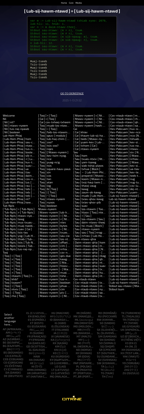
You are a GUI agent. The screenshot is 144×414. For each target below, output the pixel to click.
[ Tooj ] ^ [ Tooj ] (47, 204)
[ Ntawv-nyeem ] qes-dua (54, 264)
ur (127, 342)
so (101, 352)
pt (75, 382)
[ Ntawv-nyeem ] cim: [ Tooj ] (56, 254)
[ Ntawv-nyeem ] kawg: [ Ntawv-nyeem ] (64, 268)
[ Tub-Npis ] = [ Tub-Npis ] (19, 218)
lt (52, 378)
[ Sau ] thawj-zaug (84, 194)
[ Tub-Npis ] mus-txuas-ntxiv (21, 231)
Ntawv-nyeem (47, 218)
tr (124, 328)
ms (75, 342)
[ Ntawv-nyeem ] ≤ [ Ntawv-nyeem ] (96, 124)
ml (77, 328)
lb (51, 372)
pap (75, 372)
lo (56, 375)
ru (100, 325)
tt (125, 332)
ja (54, 342)
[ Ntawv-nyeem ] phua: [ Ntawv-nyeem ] (63, 294)
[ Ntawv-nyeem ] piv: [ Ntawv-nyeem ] (62, 301)
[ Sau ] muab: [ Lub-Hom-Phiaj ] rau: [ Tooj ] (99, 204)
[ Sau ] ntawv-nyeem (86, 238)
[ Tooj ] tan (44, 187)
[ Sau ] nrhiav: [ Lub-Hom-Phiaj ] (93, 244)
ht (28, 385)
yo (124, 372)
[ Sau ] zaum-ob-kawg (87, 201)
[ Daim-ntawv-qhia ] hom (89, 251)
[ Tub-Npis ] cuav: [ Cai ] (17, 238)
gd (28, 355)
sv (100, 368)
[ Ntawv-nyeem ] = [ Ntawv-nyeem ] (61, 224)
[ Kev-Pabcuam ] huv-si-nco (126, 137)
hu (53, 322)
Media (78, 2)
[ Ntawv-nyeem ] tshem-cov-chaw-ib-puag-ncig (69, 284)
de (6, 384)
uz (122, 345)
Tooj (5, 261)
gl (30, 358)
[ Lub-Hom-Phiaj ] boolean (19, 161)
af (4, 338)
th (103, 385)
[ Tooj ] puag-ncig (49, 171)
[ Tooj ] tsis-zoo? (48, 154)
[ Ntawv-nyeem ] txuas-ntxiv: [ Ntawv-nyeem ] (68, 241)
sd (101, 332)
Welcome (9, 124)
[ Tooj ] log (44, 194)
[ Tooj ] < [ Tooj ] (12, 271)
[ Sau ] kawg (80, 197)
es (29, 328)
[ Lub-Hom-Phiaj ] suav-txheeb (22, 174)
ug (124, 335)
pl (77, 375)
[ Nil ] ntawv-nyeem (15, 134)
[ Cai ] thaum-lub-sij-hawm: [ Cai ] (94, 144)
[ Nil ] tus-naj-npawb (16, 137)
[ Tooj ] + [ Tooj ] (12, 294)
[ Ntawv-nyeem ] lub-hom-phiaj (58, 221)
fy (30, 348)
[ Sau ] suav (80, 214)
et (31, 332)
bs (5, 361)
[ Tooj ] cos (44, 184)
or (79, 365)
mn (76, 332)
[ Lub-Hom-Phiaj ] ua (16, 177)
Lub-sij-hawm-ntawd (122, 208)
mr (79, 338)
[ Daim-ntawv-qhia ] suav (89, 274)
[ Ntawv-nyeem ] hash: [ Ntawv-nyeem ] (98, 134)
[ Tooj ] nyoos (46, 211)
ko (55, 362)
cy (5, 378)
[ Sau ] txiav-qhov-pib (87, 211)
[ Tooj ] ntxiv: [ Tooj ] (15, 298)
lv (52, 382)
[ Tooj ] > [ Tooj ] (12, 264)
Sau (75, 161)
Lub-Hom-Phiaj (12, 144)
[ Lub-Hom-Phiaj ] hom (17, 147)
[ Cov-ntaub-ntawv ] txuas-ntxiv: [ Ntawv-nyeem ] (105, 304)
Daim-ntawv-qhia (84, 248)
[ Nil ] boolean (11, 141)
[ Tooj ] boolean (47, 214)
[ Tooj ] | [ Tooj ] (47, 201)
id (51, 328)
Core (71, 2)
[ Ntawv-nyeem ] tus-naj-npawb (58, 288)
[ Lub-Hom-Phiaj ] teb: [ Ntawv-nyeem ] (27, 197)
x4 (127, 355)
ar (8, 344)
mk (75, 325)
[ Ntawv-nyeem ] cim (51, 298)
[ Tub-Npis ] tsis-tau (15, 241)
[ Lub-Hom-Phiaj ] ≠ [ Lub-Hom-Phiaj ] (26, 167)
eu (29, 335)
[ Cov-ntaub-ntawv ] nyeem (90, 298)
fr (29, 345)
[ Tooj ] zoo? (45, 151)
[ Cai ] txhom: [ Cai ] (85, 154)
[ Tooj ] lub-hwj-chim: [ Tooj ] (56, 147)
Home (64, 2)
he (32, 372)
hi (32, 375)
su (99, 365)
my (80, 348)
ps (77, 378)
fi (31, 342)
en (30, 325)
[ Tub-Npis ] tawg (13, 228)
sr (100, 358)
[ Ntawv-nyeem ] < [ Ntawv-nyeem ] (61, 304)
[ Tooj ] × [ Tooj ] (47, 124)
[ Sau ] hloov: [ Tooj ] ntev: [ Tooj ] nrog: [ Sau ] (101, 221)
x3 (126, 352)
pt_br (77, 385)
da (7, 381)
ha (31, 368)
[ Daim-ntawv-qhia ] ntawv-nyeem (95, 284)
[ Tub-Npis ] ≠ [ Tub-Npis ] (19, 221)
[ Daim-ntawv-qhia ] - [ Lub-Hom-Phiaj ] (98, 261)
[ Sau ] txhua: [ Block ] (86, 177)
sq (102, 355)
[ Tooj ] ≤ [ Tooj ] (12, 274)
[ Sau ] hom (80, 164)
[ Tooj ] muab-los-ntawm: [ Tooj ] (58, 134)
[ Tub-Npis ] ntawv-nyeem (19, 224)
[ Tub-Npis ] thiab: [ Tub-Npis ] (21, 248)
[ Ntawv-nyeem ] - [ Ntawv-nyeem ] (60, 278)
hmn (30, 378)
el (28, 322)
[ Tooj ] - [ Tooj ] (12, 301)
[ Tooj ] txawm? (12, 291)
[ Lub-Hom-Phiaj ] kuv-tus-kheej (23, 171)
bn (9, 358)
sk (98, 338)
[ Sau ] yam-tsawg (84, 171)
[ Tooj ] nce (45, 167)
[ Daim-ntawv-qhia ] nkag (89, 264)
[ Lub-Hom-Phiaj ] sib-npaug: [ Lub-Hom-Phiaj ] (32, 164)
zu (124, 382)
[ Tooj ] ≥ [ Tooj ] (12, 268)
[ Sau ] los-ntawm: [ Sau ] (89, 228)
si (102, 335)
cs (6, 374)
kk (54, 352)
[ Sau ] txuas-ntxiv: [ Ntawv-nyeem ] (96, 167)
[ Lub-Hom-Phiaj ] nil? (16, 208)
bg (4, 354)
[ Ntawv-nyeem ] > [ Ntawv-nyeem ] (96, 127)
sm (100, 345)
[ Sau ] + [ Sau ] (82, 224)
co (5, 371)
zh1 (126, 375)
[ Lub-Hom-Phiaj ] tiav (16, 181)
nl (75, 355)
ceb (5, 368)
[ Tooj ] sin (44, 181)
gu (31, 362)
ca (7, 364)
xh (123, 358)
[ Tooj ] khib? (10, 288)
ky (51, 368)
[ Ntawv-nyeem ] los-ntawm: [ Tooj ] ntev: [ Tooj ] (69, 248)
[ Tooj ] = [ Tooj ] (12, 278)
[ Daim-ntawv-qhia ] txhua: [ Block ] (95, 278)
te (102, 378)
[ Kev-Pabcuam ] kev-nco (124, 141)
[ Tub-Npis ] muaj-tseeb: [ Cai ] (22, 234)
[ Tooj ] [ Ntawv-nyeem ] (53, 161)
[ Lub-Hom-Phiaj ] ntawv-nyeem (23, 154)
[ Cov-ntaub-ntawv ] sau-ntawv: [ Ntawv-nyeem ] (104, 301)
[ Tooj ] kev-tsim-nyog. (52, 164)
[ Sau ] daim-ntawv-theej (89, 231)
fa (31, 338)
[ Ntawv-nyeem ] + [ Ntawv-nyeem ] (61, 238)
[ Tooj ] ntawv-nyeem (51, 208)
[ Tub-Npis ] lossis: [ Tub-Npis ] (22, 254)
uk (122, 338)
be (4, 351)
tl (123, 325)
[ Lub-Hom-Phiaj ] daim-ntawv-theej (26, 184)
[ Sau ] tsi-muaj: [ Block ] (88, 234)
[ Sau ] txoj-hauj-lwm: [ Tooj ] (91, 191)
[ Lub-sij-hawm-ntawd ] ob (125, 254)
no (78, 358)
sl (98, 342)
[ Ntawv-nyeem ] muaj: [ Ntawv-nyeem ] (63, 281)
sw (99, 372)
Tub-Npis (8, 214)
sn (101, 348)
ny (77, 362)
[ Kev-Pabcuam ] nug (122, 187)
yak (125, 365)
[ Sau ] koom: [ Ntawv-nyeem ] (92, 187)
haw (36, 365)
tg (102, 382)
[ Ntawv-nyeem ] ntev (52, 231)
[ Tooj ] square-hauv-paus (54, 177)
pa (79, 368)
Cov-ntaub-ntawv (84, 288)
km (57, 355)
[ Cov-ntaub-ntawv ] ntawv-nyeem (95, 294)
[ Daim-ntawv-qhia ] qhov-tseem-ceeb (97, 268)
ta (102, 375)
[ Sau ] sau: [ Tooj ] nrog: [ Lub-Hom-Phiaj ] (99, 241)
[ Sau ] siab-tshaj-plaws (88, 174)
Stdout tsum (116, 298)
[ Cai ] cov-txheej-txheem (54, 131)
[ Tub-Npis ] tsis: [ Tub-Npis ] (20, 251)
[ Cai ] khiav (80, 141)
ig (56, 332)
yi (127, 368)
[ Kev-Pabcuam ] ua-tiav (124, 177)
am (8, 341)
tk (123, 322)
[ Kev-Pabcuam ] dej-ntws (125, 197)
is (52, 335)
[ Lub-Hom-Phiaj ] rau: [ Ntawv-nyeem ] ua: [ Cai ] (33, 194)
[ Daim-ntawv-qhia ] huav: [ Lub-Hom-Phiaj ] (101, 281)
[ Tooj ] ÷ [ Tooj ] (47, 137)
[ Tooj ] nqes (45, 157)
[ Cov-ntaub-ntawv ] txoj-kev (91, 291)
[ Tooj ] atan (45, 191)
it (53, 338)
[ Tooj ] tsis (45, 174)
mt (78, 345)
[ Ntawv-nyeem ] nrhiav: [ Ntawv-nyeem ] (64, 258)
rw (99, 328)
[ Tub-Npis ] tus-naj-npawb (20, 258)
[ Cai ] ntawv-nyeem (86, 157)
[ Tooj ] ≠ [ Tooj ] (12, 281)
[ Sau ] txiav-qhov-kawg (88, 208)
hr (29, 382)
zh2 (127, 378)
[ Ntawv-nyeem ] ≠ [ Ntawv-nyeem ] (61, 228)
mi (78, 322)
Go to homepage (72, 102)
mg (52, 385)
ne (79, 352)
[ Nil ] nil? (8, 131)
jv (52, 345)
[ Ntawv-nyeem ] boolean (54, 291)
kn (56, 358)
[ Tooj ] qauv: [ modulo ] (52, 144)
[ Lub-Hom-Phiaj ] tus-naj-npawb (24, 157)
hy (52, 325)
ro (100, 322)
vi (122, 348)
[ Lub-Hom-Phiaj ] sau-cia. (19, 151)
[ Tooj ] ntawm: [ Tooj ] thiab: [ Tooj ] (25, 284)
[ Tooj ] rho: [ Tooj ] (14, 304)
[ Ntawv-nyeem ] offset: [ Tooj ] (57, 251)
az (4, 348)
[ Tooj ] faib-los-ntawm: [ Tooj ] (57, 141)
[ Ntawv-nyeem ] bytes (52, 234)
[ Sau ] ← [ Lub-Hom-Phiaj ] (90, 181)
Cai (75, 137)
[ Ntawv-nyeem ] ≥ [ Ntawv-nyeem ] (96, 131)
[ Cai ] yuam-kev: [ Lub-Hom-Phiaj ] (95, 151)
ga (30, 352)
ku (53, 365)
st (98, 362)
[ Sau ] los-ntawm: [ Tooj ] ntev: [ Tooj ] (97, 218)
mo (75, 335)
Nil (4, 127)
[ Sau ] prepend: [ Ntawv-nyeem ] (94, 184)
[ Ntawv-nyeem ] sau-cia (53, 244)
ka (52, 348)
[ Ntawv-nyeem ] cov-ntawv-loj (58, 261)
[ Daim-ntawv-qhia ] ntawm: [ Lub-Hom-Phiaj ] (102, 271)
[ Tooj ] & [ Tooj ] (48, 197)
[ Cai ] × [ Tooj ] (47, 127)
